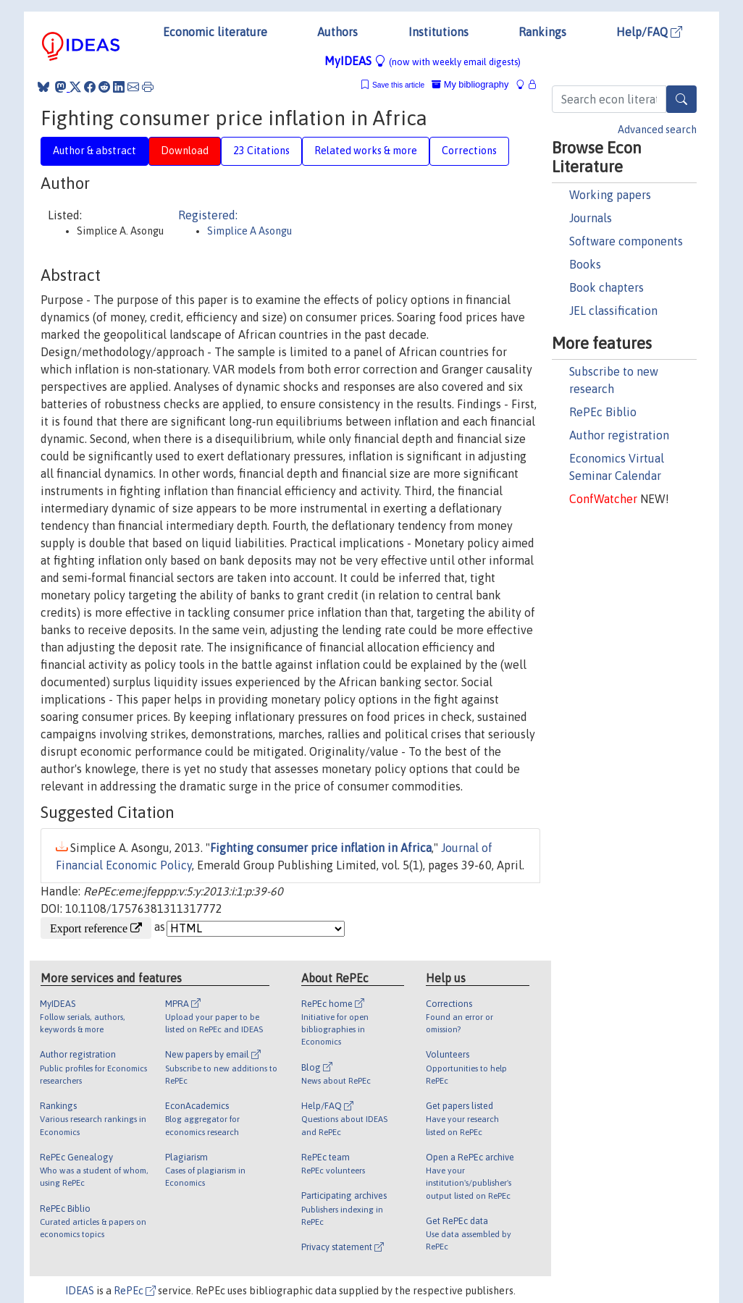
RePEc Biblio (603, 411)
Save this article (398, 85)
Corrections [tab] (469, 150)
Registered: (208, 215)
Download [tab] (185, 150)
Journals (590, 217)
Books (585, 264)
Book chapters (606, 287)
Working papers (610, 194)
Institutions (438, 31)
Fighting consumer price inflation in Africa (321, 847)
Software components (626, 241)
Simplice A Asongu (249, 231)
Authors (337, 31)
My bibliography (470, 84)
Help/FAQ (649, 31)
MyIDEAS (422, 60)
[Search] (681, 99)
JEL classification (613, 310)
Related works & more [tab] (365, 150)
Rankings (542, 31)
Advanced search (657, 129)
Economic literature (215, 31)
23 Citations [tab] (261, 150)
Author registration (619, 435)
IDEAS (79, 1290)
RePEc (135, 1290)
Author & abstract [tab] (94, 150)
